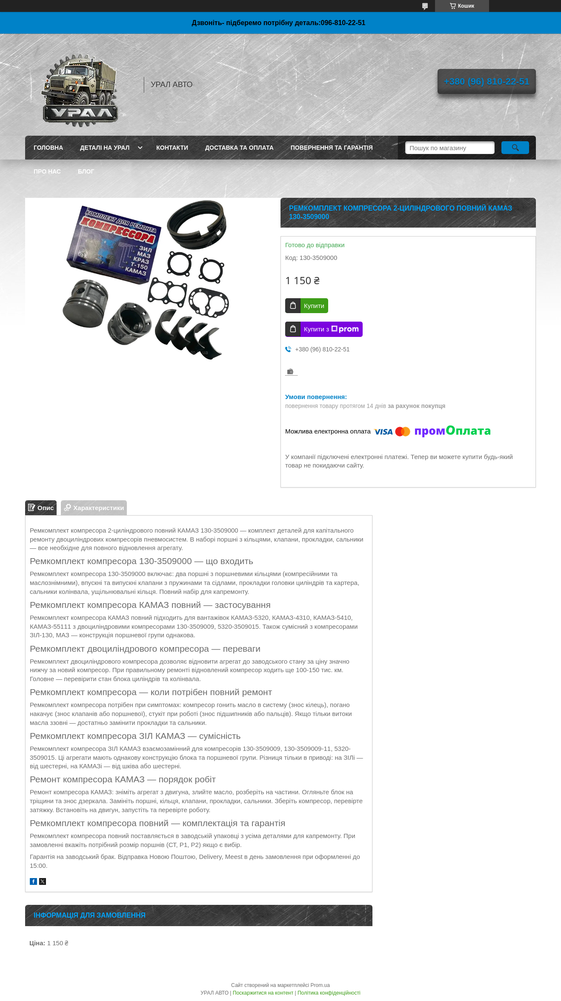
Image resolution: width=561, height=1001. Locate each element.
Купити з (331, 329)
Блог (86, 171)
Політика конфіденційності (329, 993)
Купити (314, 305)
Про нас (47, 171)
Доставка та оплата (239, 147)
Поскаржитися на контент (263, 993)
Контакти (172, 147)
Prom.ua (320, 985)
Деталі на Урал (104, 147)
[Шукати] (515, 147)
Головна (48, 147)
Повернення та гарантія (332, 147)
